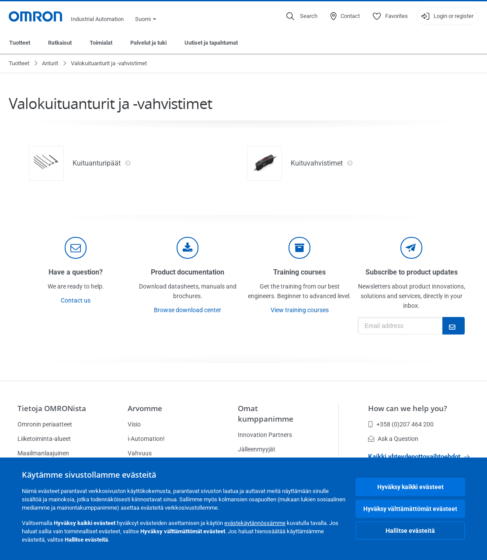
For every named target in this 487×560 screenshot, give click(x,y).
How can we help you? (407, 408)
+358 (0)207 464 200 (401, 424)
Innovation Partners (265, 434)
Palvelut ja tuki (148, 42)
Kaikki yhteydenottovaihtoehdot (419, 457)
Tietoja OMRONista (51, 408)
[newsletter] (411, 248)
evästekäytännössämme (254, 523)
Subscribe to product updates (411, 272)
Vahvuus (140, 453)
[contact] (76, 248)
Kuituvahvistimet (322, 163)
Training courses (299, 272)
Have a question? (76, 272)
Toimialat (101, 42)
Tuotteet (19, 42)
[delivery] (299, 248)
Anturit (50, 63)
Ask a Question (393, 438)
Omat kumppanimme (265, 413)
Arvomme (145, 408)
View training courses (300, 309)
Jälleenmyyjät (256, 449)
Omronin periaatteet (44, 424)
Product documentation (187, 272)
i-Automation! (146, 438)
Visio (134, 424)
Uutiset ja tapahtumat (211, 42)
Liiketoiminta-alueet (44, 438)
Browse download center (187, 309)
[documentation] (187, 248)
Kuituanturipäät (102, 163)
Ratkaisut (60, 42)
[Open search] (302, 16)
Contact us (75, 300)
